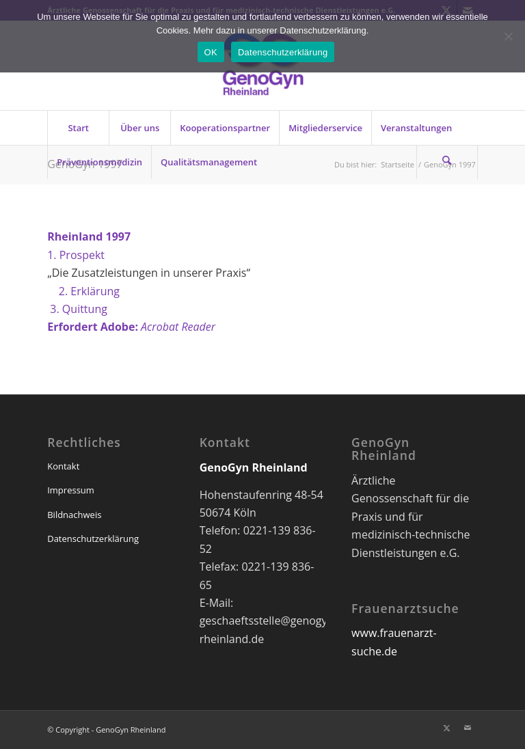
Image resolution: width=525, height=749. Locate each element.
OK (210, 52)
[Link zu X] (447, 728)
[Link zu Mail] (467, 728)
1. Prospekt (76, 254)
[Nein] (508, 36)
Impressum (70, 490)
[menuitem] (78, 128)
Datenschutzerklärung (93, 538)
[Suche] (447, 162)
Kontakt (63, 466)
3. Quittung (77, 308)
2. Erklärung (83, 291)
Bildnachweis (74, 514)
